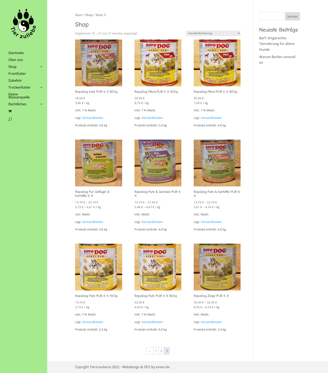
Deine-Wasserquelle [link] (19, 96)
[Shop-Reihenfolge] (213, 33)
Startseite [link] (16, 53)
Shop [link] (12, 67)
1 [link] (156, 351)
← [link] (149, 351)
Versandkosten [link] (92, 118)
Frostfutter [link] (17, 74)
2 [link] (161, 351)
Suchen (292, 16)
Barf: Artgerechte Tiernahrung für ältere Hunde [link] (277, 44)
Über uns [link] (15, 60)
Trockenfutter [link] (19, 88)
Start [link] (78, 15)
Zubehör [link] (15, 81)
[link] (23, 26)
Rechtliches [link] (17, 104)
